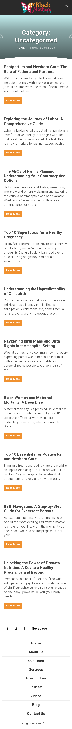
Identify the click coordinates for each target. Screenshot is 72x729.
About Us (36, 652)
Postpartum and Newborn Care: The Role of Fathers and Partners (35, 69)
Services (36, 669)
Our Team (36, 661)
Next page (39, 628)
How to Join (36, 678)
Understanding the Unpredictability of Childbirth (34, 291)
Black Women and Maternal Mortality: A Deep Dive (28, 400)
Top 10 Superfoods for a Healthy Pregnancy (33, 235)
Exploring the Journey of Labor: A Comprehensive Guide (33, 121)
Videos (36, 696)
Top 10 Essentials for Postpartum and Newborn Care (34, 457)
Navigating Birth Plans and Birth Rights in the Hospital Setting (32, 344)
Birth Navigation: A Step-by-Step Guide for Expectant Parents (33, 509)
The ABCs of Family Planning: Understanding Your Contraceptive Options (34, 176)
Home (21, 48)
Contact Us (36, 713)
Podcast (36, 687)
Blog (36, 705)
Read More (13, 100)
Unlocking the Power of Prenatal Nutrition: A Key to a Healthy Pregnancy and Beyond (32, 567)
